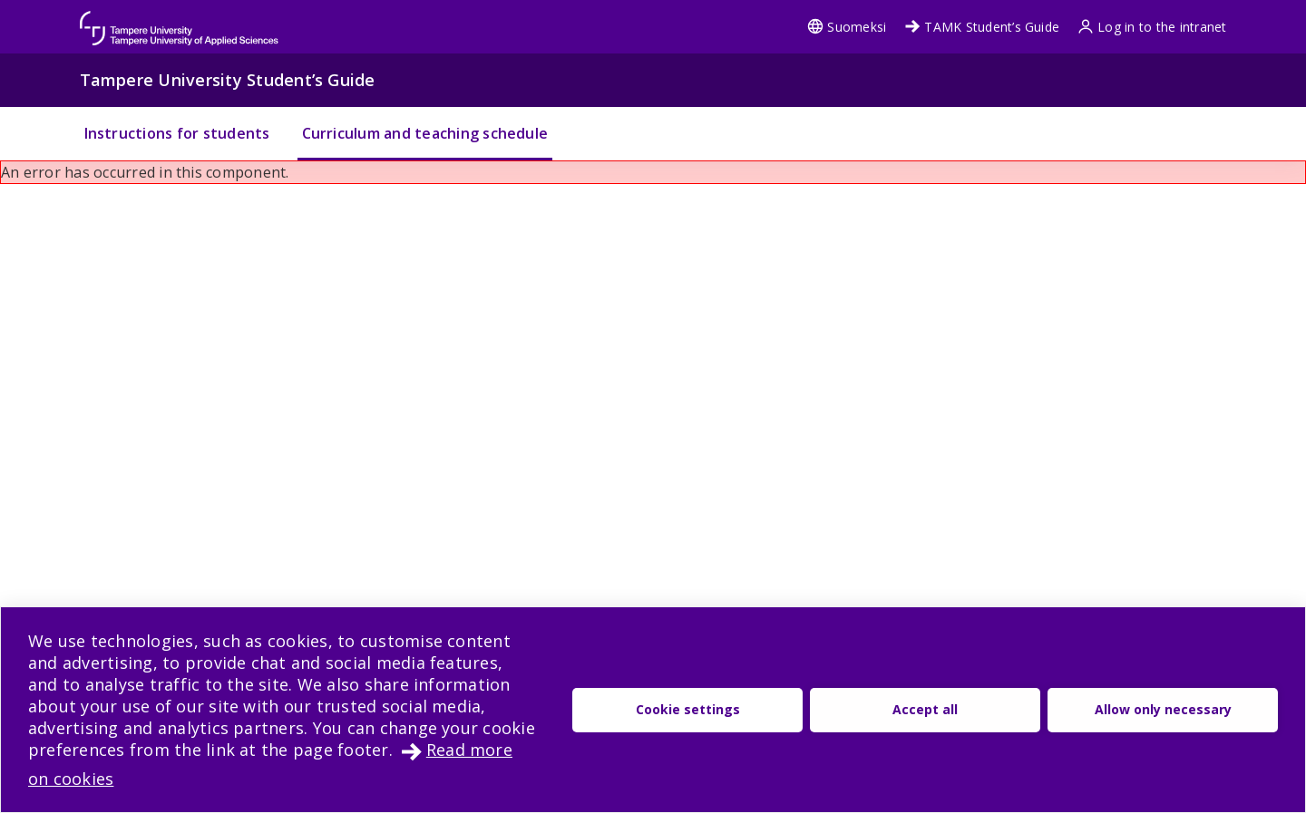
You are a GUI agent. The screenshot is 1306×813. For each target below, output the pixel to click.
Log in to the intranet (1151, 26)
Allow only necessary (1163, 709)
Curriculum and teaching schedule (425, 133)
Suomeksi (846, 26)
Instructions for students (177, 133)
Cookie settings (688, 709)
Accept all (925, 709)
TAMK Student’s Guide (981, 26)
